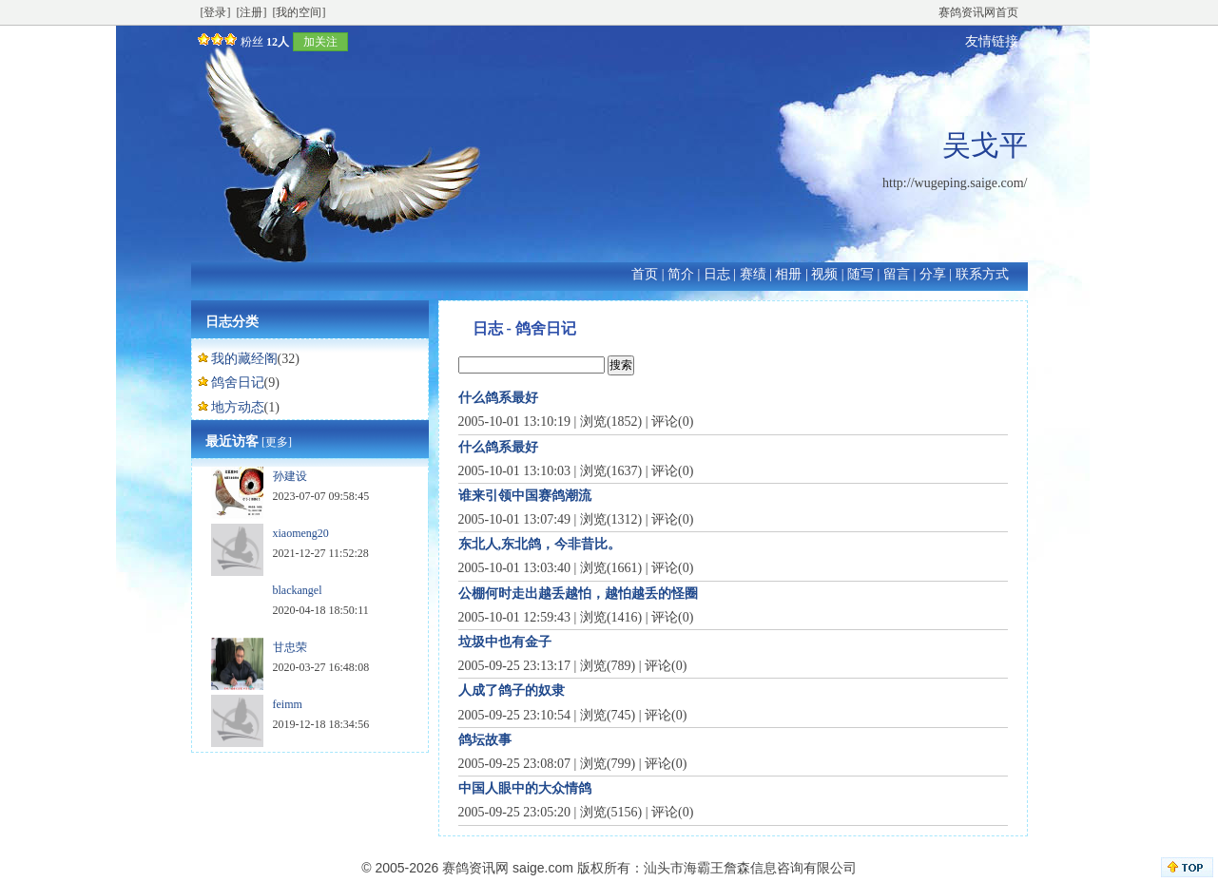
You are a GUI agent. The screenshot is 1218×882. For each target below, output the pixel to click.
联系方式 (982, 274)
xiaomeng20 (301, 533)
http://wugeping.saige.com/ (954, 183)
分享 (932, 274)
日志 (717, 274)
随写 (860, 274)
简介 (680, 274)
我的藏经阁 (244, 359)
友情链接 (991, 41)
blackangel (297, 590)
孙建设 (290, 476)
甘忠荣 (290, 647)
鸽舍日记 (237, 382)
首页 (644, 274)
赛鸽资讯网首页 (978, 12)
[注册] (252, 12)
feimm (287, 704)
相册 (788, 274)
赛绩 (753, 274)
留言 (896, 274)
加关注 (320, 41)
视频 (824, 274)
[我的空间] (299, 12)
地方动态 (237, 407)
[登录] (216, 12)
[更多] (276, 442)
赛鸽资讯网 (475, 867)
